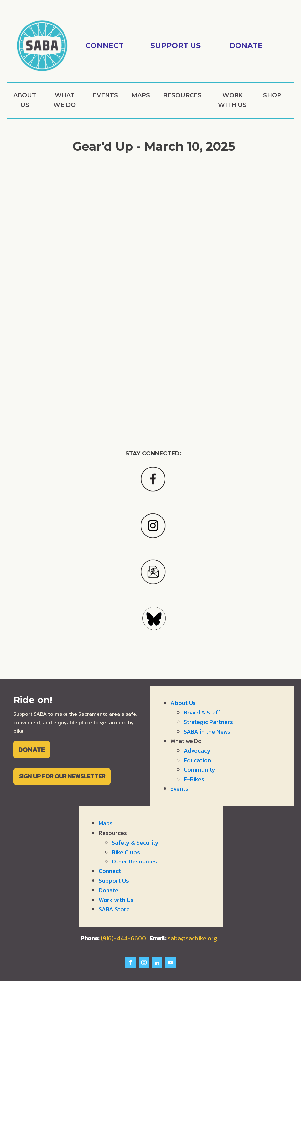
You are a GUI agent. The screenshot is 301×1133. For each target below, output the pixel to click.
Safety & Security (135, 842)
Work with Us (232, 100)
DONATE (31, 749)
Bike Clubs (126, 852)
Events (105, 95)
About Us (24, 100)
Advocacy (197, 750)
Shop (272, 95)
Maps (140, 95)
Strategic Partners (208, 721)
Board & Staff (202, 712)
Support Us (114, 880)
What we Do (64, 100)
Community (199, 769)
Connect (110, 870)
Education (197, 760)
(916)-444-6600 (119, 938)
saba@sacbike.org (192, 938)
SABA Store (114, 909)
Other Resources (134, 861)
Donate (108, 890)
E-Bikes (194, 779)
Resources (182, 95)
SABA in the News (207, 731)
